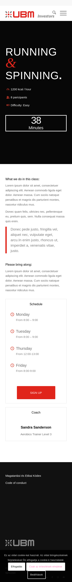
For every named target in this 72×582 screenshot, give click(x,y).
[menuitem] (52, 13)
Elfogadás (16, 566)
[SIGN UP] (36, 392)
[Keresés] (52, 13)
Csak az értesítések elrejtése (45, 566)
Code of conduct (15, 482)
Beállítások (36, 574)
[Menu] (61, 13)
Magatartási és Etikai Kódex (23, 475)
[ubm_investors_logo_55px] (29, 13)
